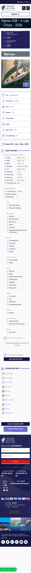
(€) (27, 2)
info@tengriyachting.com (19, 483)
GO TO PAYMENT (14, 512)
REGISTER (15, 461)
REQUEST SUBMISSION (16, 424)
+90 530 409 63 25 (6, 474)
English (20, 2)
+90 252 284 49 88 (21, 474)
